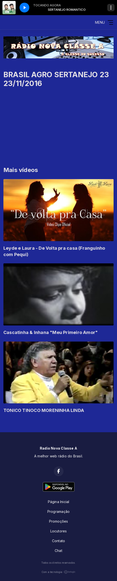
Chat (58, 551)
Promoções (58, 521)
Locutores (58, 531)
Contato (58, 541)
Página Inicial (58, 502)
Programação (58, 511)
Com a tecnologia (58, 572)
